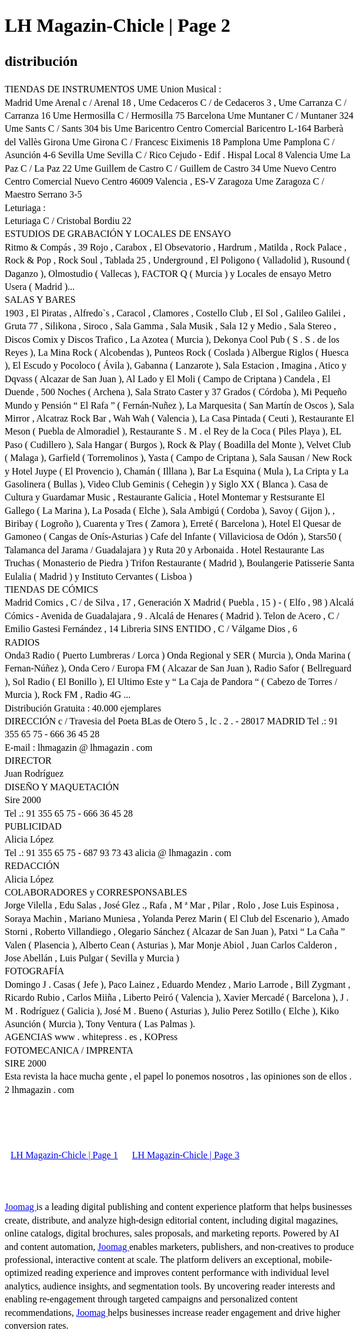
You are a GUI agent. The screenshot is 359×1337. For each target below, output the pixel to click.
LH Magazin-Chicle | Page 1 (64, 1155)
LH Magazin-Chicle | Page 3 (186, 1155)
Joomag (20, 1207)
